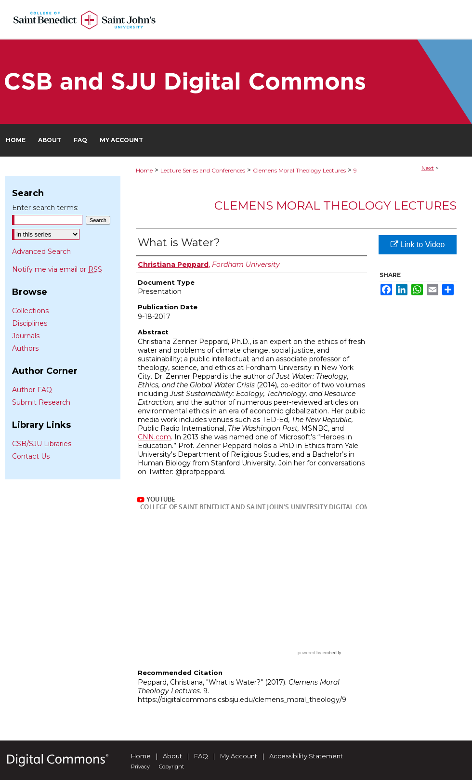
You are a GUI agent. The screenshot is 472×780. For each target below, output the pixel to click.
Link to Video (418, 244)
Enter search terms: (45, 207)
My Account (238, 756)
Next (427, 168)
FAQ (201, 756)
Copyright (171, 766)
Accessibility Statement (306, 756)
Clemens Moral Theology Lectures (299, 170)
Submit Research (41, 402)
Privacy (140, 766)
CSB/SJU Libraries (41, 443)
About (172, 756)
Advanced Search (41, 251)
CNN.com (154, 437)
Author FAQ (32, 389)
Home (144, 170)
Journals (25, 335)
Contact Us (31, 456)
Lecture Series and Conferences (202, 170)
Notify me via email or (57, 269)
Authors (25, 348)
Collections (30, 310)
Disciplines (29, 323)
